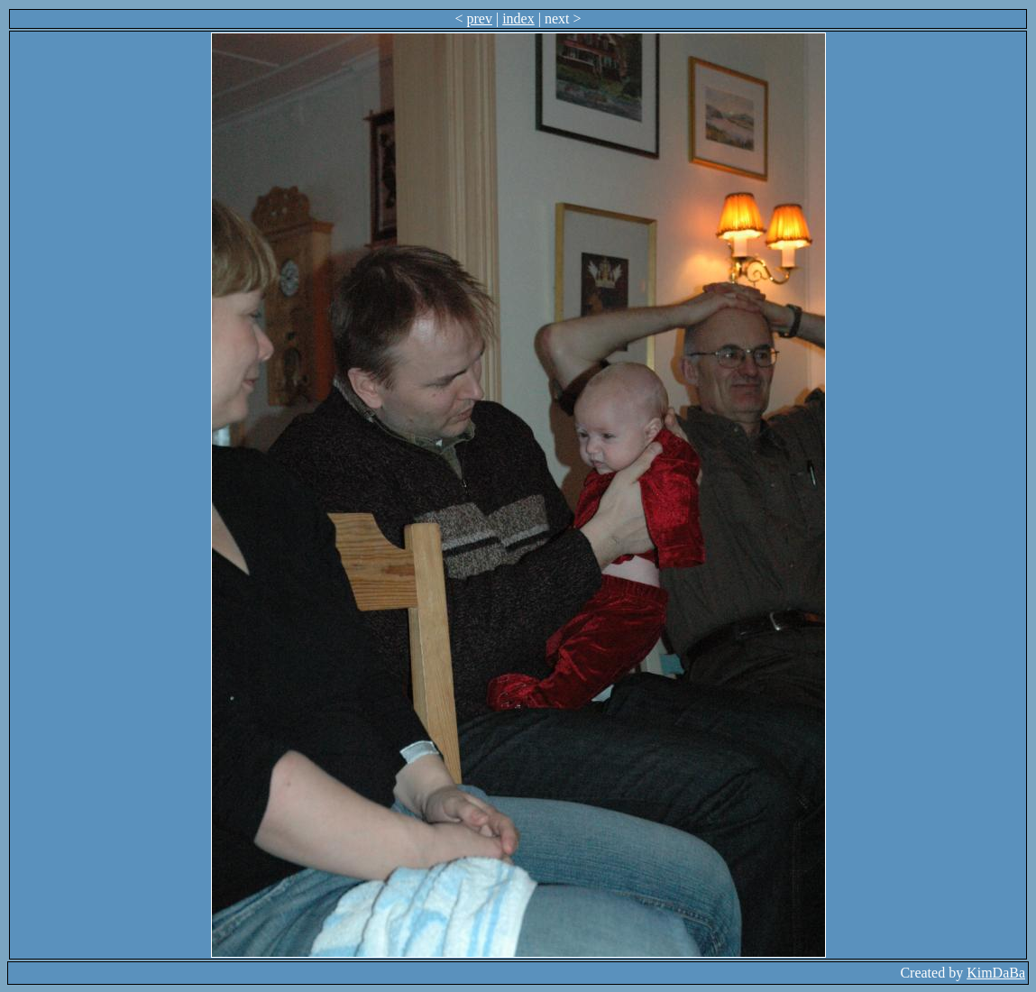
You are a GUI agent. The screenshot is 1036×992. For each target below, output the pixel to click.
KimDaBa (996, 972)
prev (479, 18)
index (518, 18)
